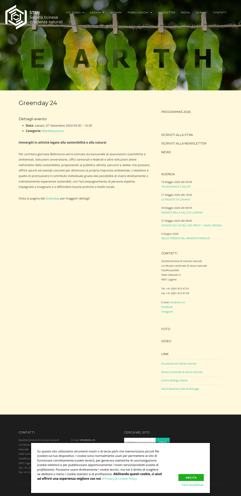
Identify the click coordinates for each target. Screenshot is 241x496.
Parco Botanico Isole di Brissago (180, 388)
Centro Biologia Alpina (174, 380)
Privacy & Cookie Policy (120, 479)
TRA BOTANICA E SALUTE (176, 186)
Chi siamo (73, 12)
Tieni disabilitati (193, 485)
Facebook (167, 307)
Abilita (191, 477)
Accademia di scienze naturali (178, 363)
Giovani (116, 12)
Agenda (95, 12)
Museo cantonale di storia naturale (182, 372)
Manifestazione (53, 131)
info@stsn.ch (177, 302)
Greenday (52, 198)
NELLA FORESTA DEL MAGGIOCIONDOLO (185, 238)
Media (185, 12)
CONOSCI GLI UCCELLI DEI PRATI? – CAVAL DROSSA (191, 225)
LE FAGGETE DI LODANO (175, 199)
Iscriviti (202, 12)
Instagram (167, 311)
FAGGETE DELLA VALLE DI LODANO (182, 212)
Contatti (220, 12)
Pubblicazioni (138, 12)
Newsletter (166, 12)
